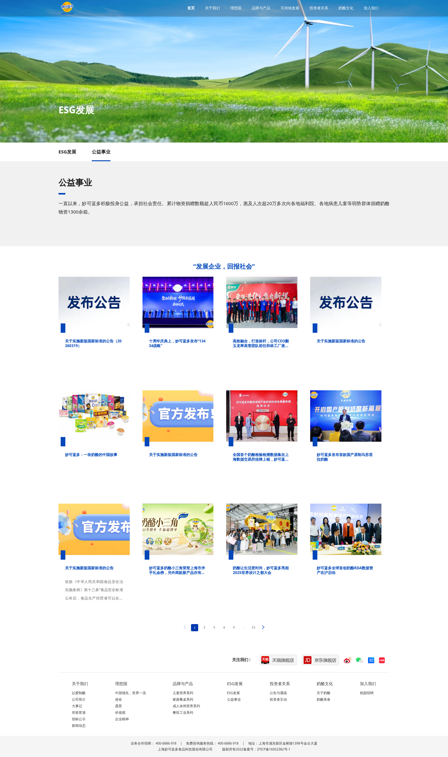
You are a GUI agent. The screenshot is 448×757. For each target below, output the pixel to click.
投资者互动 (278, 699)
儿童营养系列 (183, 693)
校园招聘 (367, 693)
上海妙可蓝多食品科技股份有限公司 (185, 749)
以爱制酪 (79, 693)
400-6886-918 (166, 743)
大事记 (77, 706)
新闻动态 (79, 725)
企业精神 (122, 719)
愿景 (118, 706)
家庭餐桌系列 (183, 699)
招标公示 (79, 719)
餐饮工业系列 (183, 712)
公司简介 (79, 699)
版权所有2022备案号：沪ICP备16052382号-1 (256, 749)
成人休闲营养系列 (186, 706)
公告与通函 (278, 693)
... (243, 627)
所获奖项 (79, 712)
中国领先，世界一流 (130, 693)
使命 (118, 699)
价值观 (120, 712)
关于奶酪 (323, 693)
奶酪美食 (323, 699)
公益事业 (101, 151)
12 (253, 627)
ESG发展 (67, 151)
